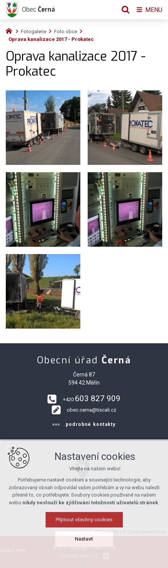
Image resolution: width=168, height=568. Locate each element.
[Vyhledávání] (125, 10)
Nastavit (84, 541)
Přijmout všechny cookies (84, 522)
